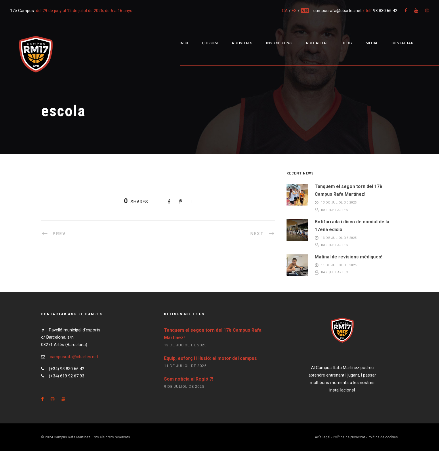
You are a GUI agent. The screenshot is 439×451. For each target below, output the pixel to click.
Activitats (242, 43)
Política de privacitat (349, 437)
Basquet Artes (334, 210)
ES (294, 10)
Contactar (403, 43)
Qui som (210, 43)
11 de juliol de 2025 (339, 265)
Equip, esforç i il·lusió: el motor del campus (210, 358)
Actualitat (317, 43)
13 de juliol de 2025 (339, 203)
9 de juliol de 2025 (184, 386)
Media (372, 43)
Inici (184, 43)
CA (285, 10)
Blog (347, 43)
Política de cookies (383, 437)
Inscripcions (279, 43)
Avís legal (322, 437)
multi (305, 10)
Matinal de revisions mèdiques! (348, 257)
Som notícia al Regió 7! (188, 379)
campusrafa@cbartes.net (338, 10)
